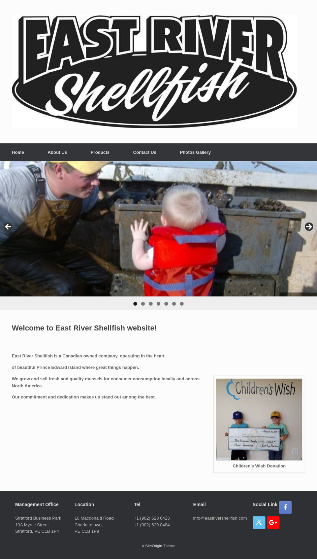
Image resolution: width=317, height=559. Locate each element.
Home (18, 152)
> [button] (309, 227)
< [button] (8, 227)
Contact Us (144, 152)
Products (100, 152)
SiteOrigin (153, 546)
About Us (57, 152)
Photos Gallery (195, 152)
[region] (158, 235)
